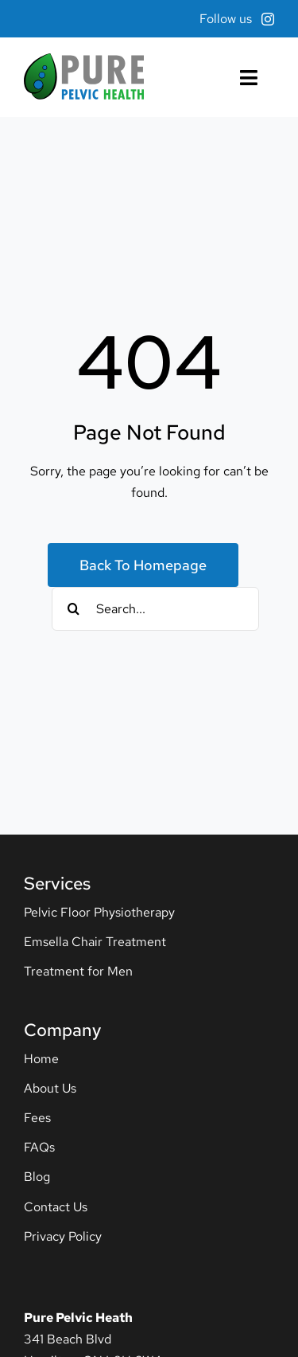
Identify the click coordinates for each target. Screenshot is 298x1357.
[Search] (73, 609)
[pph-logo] (84, 59)
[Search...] (155, 609)
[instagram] (267, 19)
